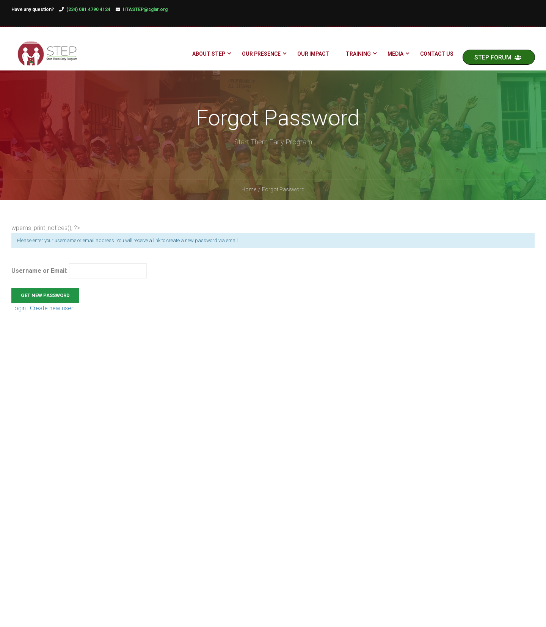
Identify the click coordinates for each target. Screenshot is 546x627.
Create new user (51, 319)
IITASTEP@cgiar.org (145, 9)
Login (19, 319)
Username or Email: (79, 282)
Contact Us (436, 55)
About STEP (208, 55)
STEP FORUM (497, 58)
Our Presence (261, 55)
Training (357, 55)
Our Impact (313, 55)
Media (395, 55)
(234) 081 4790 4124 (88, 9)
